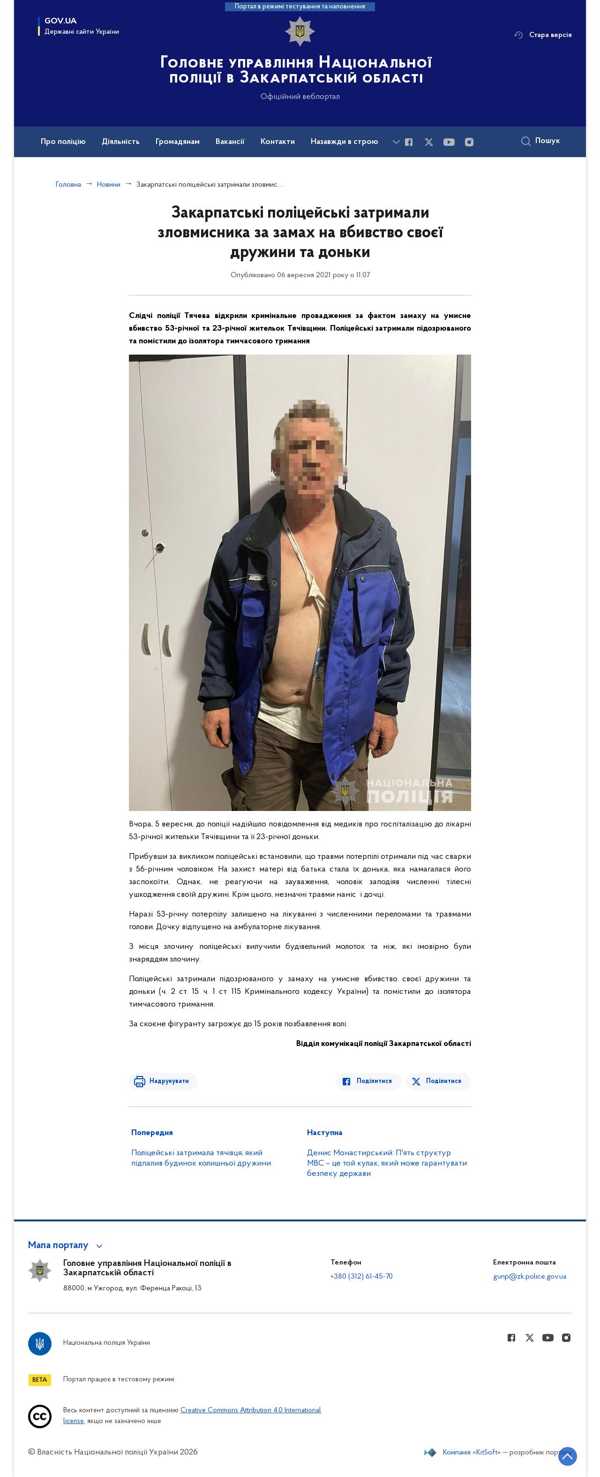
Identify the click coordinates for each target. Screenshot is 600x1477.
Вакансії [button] (230, 142)
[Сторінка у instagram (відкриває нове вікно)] (469, 142)
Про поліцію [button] (63, 142)
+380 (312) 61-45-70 (361, 1276)
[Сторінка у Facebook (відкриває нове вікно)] (408, 142)
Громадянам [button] (178, 142)
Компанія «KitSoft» (472, 1452)
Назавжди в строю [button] (344, 142)
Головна (68, 185)
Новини (108, 185)
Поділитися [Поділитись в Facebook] (376, 1081)
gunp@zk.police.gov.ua (529, 1276)
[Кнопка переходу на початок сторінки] (564, 1456)
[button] (66, 1245)
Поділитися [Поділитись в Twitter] (444, 1081)
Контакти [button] (278, 142)
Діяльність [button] (121, 142)
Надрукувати (167, 1081)
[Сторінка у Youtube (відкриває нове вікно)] (449, 142)
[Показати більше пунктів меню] (396, 142)
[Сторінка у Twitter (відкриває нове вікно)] (429, 142)
